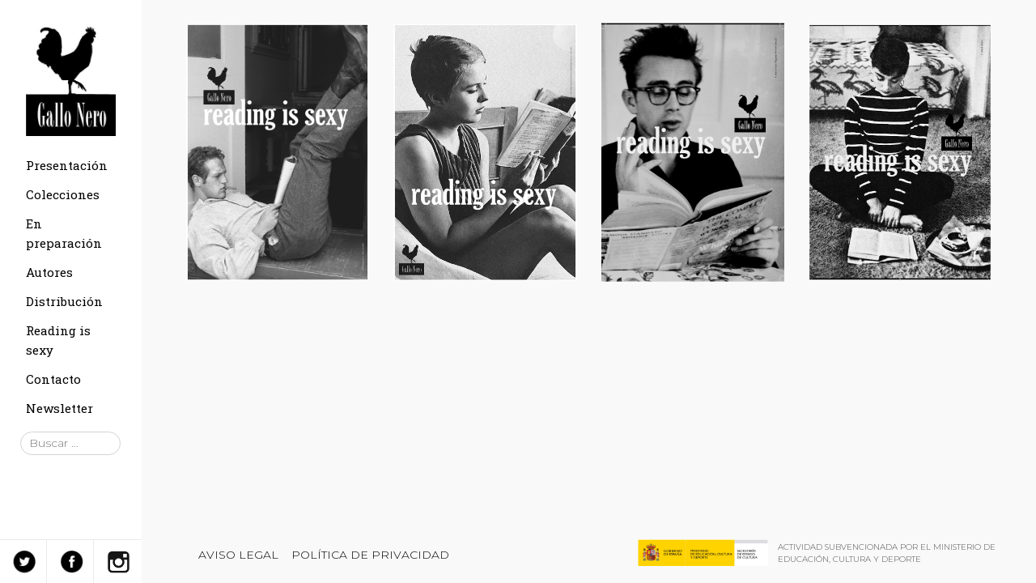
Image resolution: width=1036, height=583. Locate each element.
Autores (49, 272)
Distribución (64, 301)
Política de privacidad (370, 554)
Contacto (53, 379)
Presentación (67, 165)
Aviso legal (238, 554)
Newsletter (59, 408)
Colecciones (63, 194)
